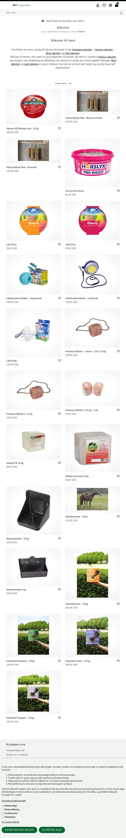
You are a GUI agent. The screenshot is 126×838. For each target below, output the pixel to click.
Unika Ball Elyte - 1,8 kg (76, 604)
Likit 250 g (11, 244)
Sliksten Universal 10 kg (76, 476)
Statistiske (10, 817)
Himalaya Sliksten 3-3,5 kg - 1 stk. (81, 410)
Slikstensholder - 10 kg (17, 538)
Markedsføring (12, 809)
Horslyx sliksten (103, 49)
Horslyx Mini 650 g (74, 191)
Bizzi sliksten (53, 53)
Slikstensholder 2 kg (16, 589)
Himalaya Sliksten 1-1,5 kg (19, 414)
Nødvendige (11, 805)
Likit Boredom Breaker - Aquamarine (24, 298)
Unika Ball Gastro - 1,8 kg (77, 661)
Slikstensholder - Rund (76, 516)
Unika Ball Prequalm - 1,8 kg (20, 718)
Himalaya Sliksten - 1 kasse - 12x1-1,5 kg (85, 351)
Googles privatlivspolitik (14, 800)
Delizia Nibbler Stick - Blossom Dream (83, 118)
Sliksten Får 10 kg (14, 463)
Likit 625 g (70, 244)
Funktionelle (11, 813)
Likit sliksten (72, 53)
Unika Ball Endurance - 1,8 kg (20, 661)
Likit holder (11, 360)
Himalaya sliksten (82, 49)
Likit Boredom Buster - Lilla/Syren (81, 298)
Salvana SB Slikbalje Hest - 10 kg (22, 128)
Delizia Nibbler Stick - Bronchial (21, 167)
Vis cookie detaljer (10, 822)
